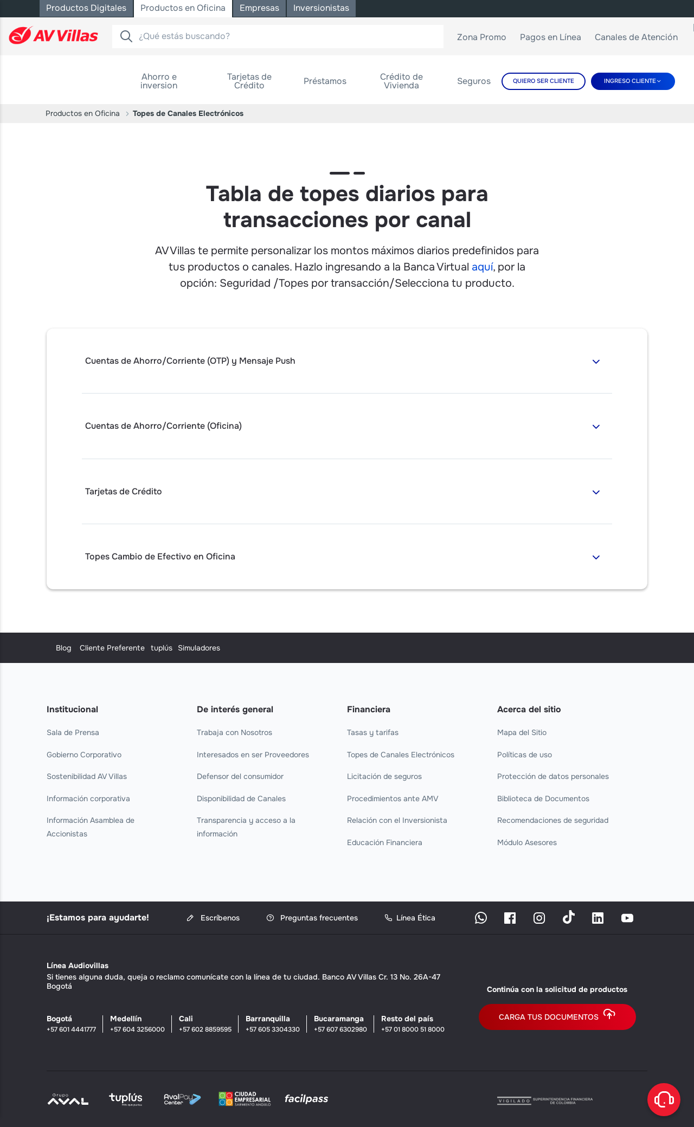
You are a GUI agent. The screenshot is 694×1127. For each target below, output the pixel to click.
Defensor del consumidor (240, 776)
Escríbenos (213, 918)
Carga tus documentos (557, 1017)
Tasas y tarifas (373, 732)
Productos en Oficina (83, 113)
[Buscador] (126, 36)
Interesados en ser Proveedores (253, 754)
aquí (482, 267)
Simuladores (518, 648)
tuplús (358, 648)
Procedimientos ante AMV (393, 798)
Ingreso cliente (630, 81)
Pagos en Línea (554, 39)
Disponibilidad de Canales (241, 798)
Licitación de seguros (384, 776)
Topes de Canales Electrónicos (400, 754)
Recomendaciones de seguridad (552, 820)
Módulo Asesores (527, 842)
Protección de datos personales (553, 776)
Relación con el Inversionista (397, 820)
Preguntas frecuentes (312, 918)
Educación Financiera (384, 842)
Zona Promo (486, 39)
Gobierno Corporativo (84, 754)
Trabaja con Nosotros (234, 732)
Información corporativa (88, 798)
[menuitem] (158, 81)
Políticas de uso (524, 754)
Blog (54, 648)
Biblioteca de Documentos (543, 798)
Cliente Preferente (229, 648)
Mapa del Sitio (522, 732)
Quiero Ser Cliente (543, 81)
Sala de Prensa (73, 732)
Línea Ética (409, 918)
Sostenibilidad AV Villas (87, 776)
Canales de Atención (640, 39)
